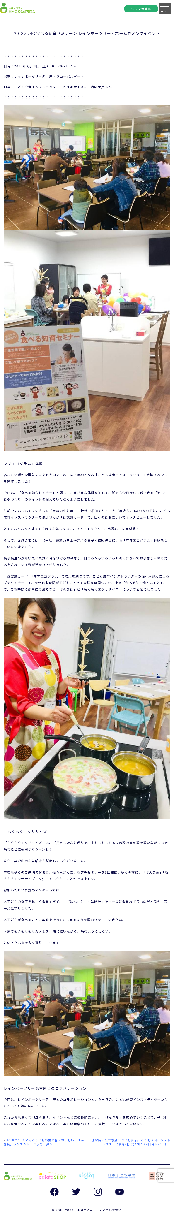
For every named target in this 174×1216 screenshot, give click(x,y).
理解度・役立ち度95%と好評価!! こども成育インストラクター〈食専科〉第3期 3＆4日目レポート (131, 1142)
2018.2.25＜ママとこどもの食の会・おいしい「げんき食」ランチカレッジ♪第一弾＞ (44, 1142)
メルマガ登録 (141, 8)
